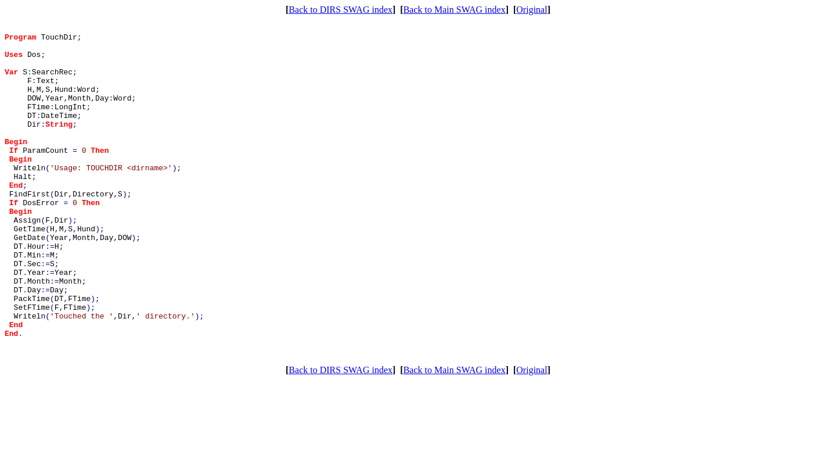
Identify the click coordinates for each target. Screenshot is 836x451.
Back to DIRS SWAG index (340, 10)
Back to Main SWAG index (454, 10)
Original (531, 10)
